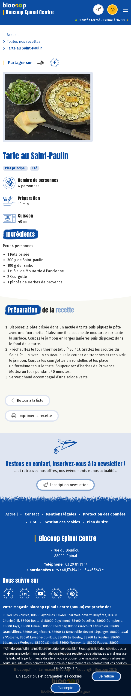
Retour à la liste (27, 400)
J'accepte (65, 688)
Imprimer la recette (32, 416)
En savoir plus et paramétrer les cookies (49, 676)
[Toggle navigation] (125, 11)
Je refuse (106, 676)
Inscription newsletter (65, 485)
